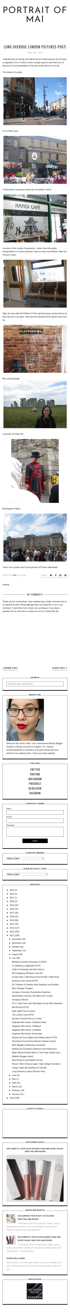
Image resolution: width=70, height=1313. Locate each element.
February (16, 1090)
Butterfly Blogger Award (22, 1056)
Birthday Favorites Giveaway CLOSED (29, 962)
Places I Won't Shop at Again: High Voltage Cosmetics (36, 1064)
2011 (12, 935)
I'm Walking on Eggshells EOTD (26, 966)
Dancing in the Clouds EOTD (25, 981)
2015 (12, 920)
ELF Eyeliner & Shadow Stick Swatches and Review (35, 985)
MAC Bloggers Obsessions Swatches (28, 1045)
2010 (12, 1098)
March (15, 1087)
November (16, 943)
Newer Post (11, 668)
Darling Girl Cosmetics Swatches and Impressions (34, 1049)
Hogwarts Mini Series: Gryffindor (26, 1030)
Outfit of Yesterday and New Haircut (28, 969)
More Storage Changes (22, 988)
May (14, 1079)
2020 (12, 901)
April (14, 1083)
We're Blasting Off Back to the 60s (27, 973)
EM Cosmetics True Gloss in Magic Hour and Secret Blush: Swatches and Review (35, 1150)
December (16, 939)
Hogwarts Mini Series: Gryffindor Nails (29, 1022)
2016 (12, 916)
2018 (12, 909)
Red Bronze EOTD (20, 1007)
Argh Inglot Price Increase (23, 1011)
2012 (12, 932)
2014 (12, 924)
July (14, 958)
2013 (12, 928)
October (15, 947)
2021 (12, 898)
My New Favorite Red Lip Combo (27, 1019)
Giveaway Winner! (20, 1000)
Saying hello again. (15, 1258)
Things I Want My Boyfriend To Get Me (29, 1068)
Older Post (58, 668)
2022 (12, 894)
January (15, 1094)
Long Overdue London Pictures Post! (28, 1071)
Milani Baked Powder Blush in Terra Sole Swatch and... (36, 1052)
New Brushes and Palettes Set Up (27, 1060)
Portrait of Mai (35, 15)
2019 (12, 905)
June (14, 1075)
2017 (12, 913)
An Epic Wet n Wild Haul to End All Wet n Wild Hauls (35, 977)
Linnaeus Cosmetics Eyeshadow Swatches (31, 992)
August (15, 954)
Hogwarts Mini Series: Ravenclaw (27, 1034)
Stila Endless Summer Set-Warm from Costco (32, 996)
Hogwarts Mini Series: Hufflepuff (26, 1026)
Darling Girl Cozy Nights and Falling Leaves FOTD (34, 1037)
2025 (12, 890)
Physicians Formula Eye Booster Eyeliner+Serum (34, 1041)
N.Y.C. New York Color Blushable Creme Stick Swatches (37, 1003)
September (17, 950)
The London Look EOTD (23, 1015)
